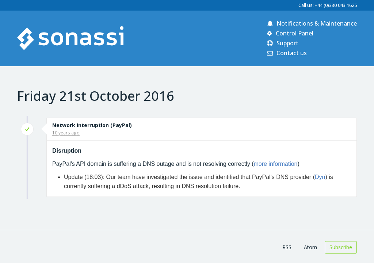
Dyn (320, 177)
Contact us (287, 53)
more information (275, 164)
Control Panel (290, 33)
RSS (286, 247)
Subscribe (340, 247)
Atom (310, 247)
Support (282, 43)
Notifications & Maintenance (312, 23)
